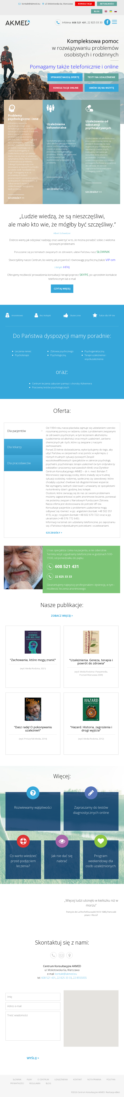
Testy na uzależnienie (101, 77)
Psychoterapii (22, 355)
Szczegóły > (54, 532)
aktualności (107, 3)
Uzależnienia (61, 1079)
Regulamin (34, 1083)
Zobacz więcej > (62, 615)
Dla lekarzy (14, 447)
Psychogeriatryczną (94, 351)
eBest (117, 1092)
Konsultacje (85, 3)
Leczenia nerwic (23, 351)
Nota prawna (94, 1079)
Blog (96, 11)
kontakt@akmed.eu (29, 3)
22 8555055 (80, 977)
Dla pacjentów (25, 431)
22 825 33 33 (95, 22)
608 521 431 (79, 22)
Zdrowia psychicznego (61, 351)
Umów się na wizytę (101, 87)
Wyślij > (33, 1058)
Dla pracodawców (19, 463)
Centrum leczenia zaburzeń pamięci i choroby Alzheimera (62, 383)
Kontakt (77, 1079)
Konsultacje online (65, 87)
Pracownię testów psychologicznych (50, 387)
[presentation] (30, 1049)
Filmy (29, 1079)
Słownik (17, 1079)
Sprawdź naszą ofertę (65, 77)
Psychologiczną (58, 355)
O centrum (43, 1079)
